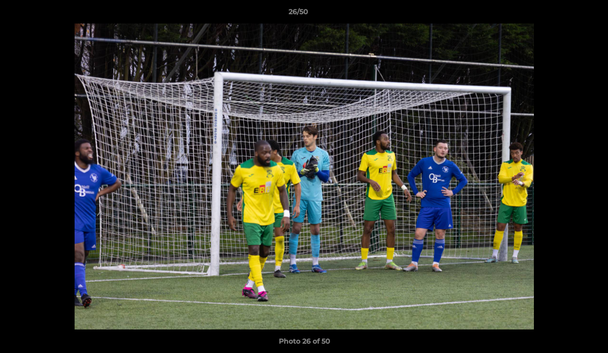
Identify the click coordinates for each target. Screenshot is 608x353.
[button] (567, 14)
